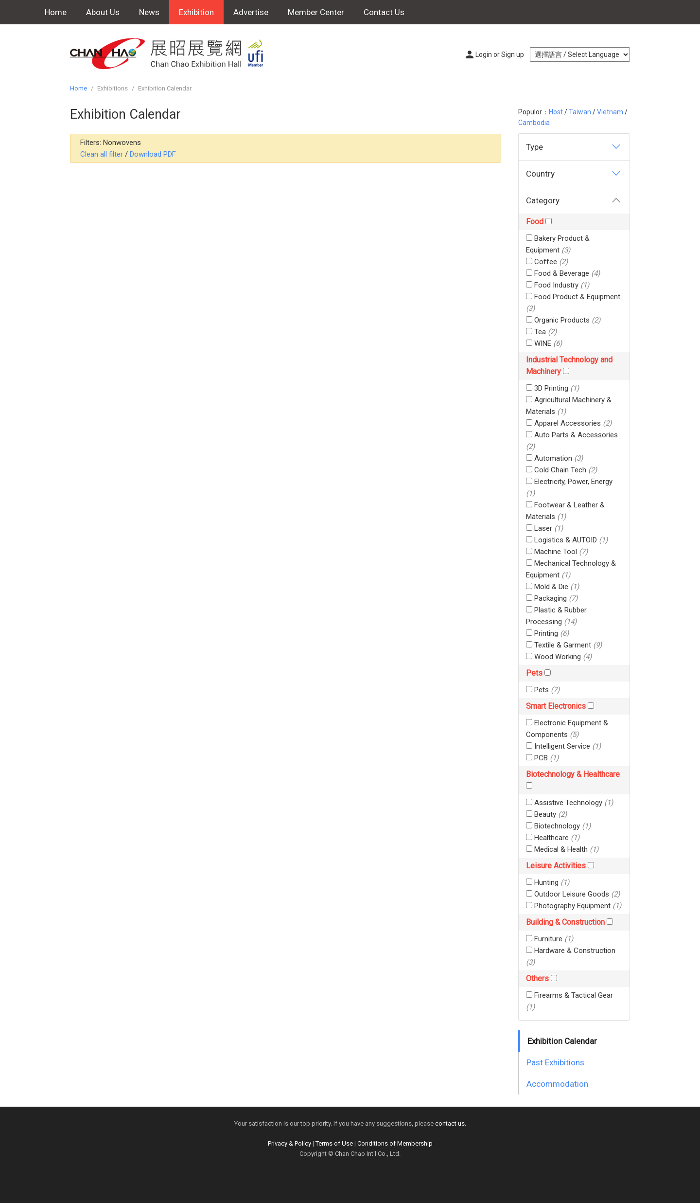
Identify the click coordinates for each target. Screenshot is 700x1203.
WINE (544, 343)
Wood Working (559, 656)
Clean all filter (101, 154)
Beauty (546, 814)
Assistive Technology (569, 802)
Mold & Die (552, 586)
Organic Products (563, 320)
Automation (554, 458)
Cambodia (534, 122)
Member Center (316, 12)
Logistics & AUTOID (567, 540)
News (149, 12)
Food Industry (557, 285)
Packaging (552, 598)
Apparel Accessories (569, 423)
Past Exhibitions (555, 1062)
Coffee (547, 261)
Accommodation (557, 1084)
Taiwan (580, 112)
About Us (103, 12)
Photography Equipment (573, 905)
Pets (543, 689)
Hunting (547, 882)
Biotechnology (558, 826)
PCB (542, 758)
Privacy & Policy (289, 1143)
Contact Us (384, 12)
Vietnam (610, 112)
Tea (541, 331)
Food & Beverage (563, 273)
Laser (544, 528)
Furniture (549, 938)
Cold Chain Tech (561, 470)
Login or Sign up (499, 54)
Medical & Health (562, 849)
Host (556, 112)
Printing (547, 633)
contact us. (450, 1123)
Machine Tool (557, 551)
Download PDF (153, 154)
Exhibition (196, 12)
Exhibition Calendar (562, 1041)
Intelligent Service (563, 746)
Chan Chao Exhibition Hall (172, 53)
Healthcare (552, 837)
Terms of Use (334, 1143)
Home (56, 12)
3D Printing (552, 388)
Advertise (250, 12)
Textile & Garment (564, 645)
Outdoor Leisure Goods (573, 894)
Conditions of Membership (395, 1143)
